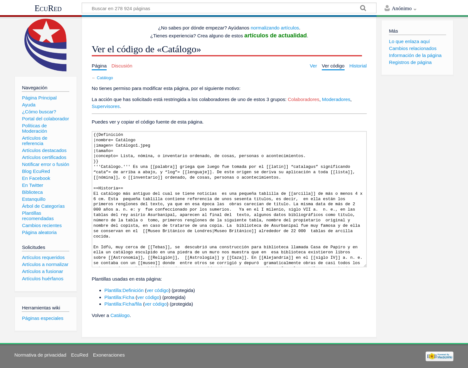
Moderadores (336, 99)
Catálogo (105, 77)
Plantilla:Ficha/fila (123, 304)
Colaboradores (304, 99)
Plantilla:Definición (124, 290)
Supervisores (106, 106)
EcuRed (48, 8)
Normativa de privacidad (40, 355)
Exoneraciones (109, 355)
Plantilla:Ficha (119, 297)
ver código (158, 290)
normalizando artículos (275, 27)
